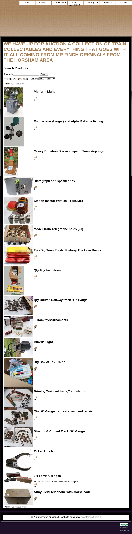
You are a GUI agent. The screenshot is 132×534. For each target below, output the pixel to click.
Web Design (124, 526)
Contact (123, 2)
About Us (108, 2)
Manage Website (124, 530)
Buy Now (43, 2)
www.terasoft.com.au (91, 517)
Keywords (8, 74)
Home (27, 2)
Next (24, 84)
